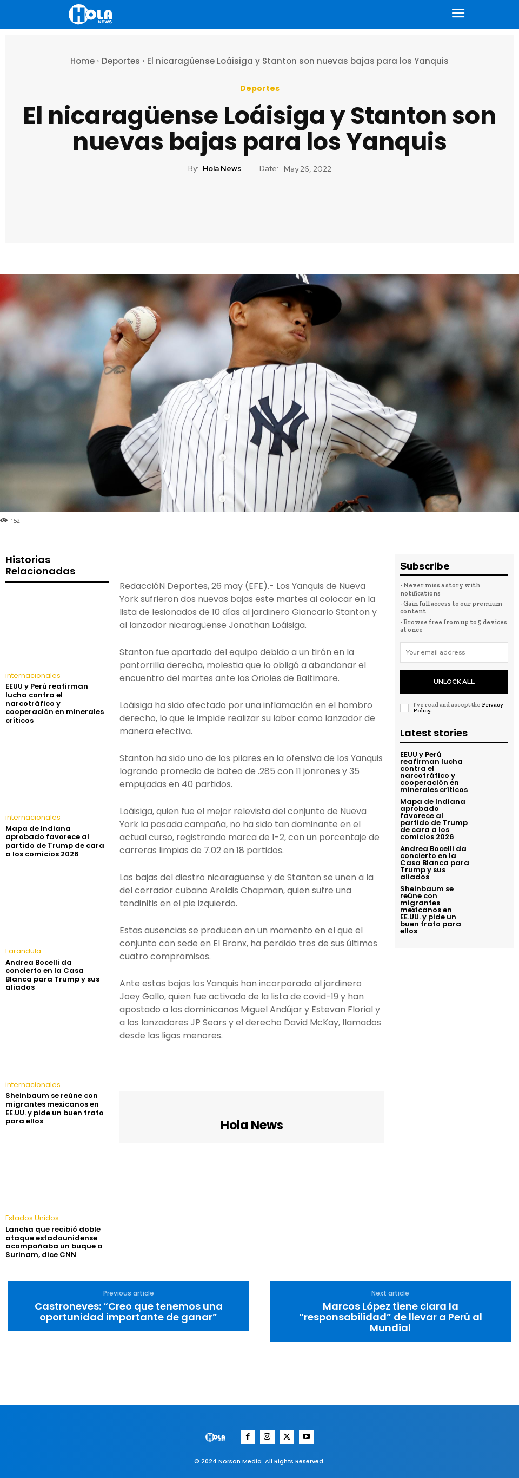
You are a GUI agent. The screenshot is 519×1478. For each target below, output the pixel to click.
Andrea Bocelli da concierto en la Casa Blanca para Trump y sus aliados (52, 973)
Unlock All (454, 678)
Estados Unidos (31, 1216)
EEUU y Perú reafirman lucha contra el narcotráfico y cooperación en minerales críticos (54, 703)
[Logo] (92, 14)
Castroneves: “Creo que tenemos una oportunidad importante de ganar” (129, 1309)
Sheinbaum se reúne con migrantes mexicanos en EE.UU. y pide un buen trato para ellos (54, 1106)
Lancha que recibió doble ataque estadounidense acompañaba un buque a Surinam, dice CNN (54, 1240)
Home (82, 61)
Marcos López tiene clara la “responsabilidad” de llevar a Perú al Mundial (390, 1315)
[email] (454, 652)
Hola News (222, 168)
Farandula (23, 950)
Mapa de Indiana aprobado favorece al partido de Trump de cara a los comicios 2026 (54, 840)
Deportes (121, 61)
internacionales (31, 675)
